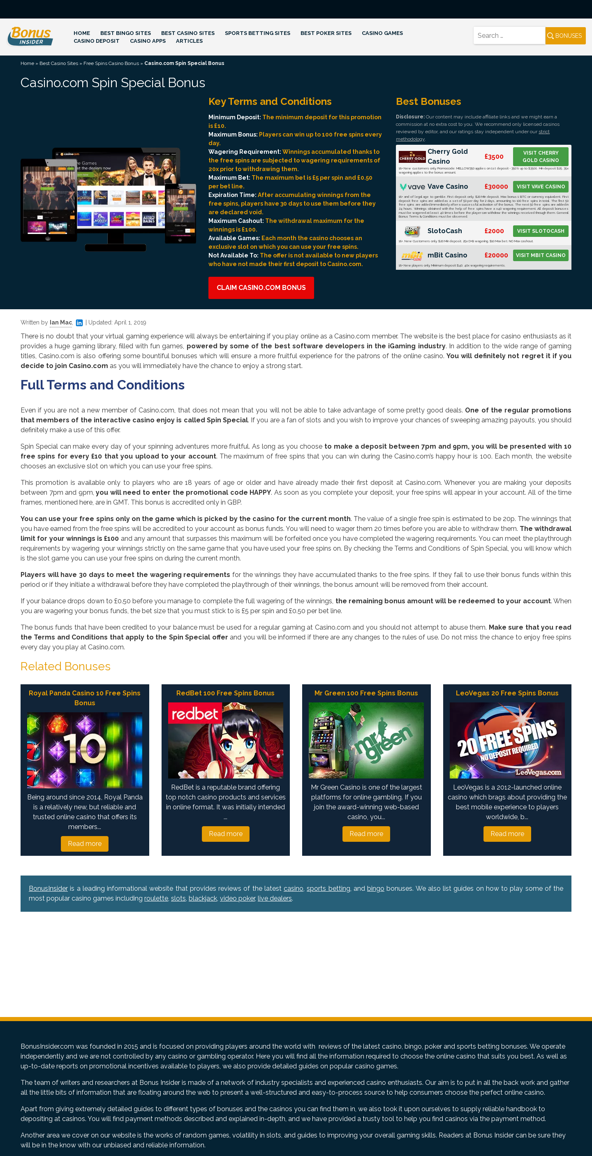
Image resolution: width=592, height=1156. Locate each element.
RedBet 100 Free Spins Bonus (225, 693)
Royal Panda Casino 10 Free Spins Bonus (85, 698)
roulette (156, 898)
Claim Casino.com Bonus (261, 288)
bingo (375, 888)
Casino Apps (148, 41)
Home (82, 33)
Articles (189, 41)
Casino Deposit (97, 41)
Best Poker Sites (326, 33)
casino (293, 888)
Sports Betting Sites (257, 33)
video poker (237, 898)
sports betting (328, 888)
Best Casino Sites (188, 33)
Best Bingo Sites (125, 33)
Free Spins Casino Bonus (111, 63)
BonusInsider (48, 888)
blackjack (203, 898)
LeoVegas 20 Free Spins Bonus (507, 693)
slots (178, 898)
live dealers (275, 898)
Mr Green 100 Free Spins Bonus (366, 693)
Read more (85, 844)
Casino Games (382, 33)
